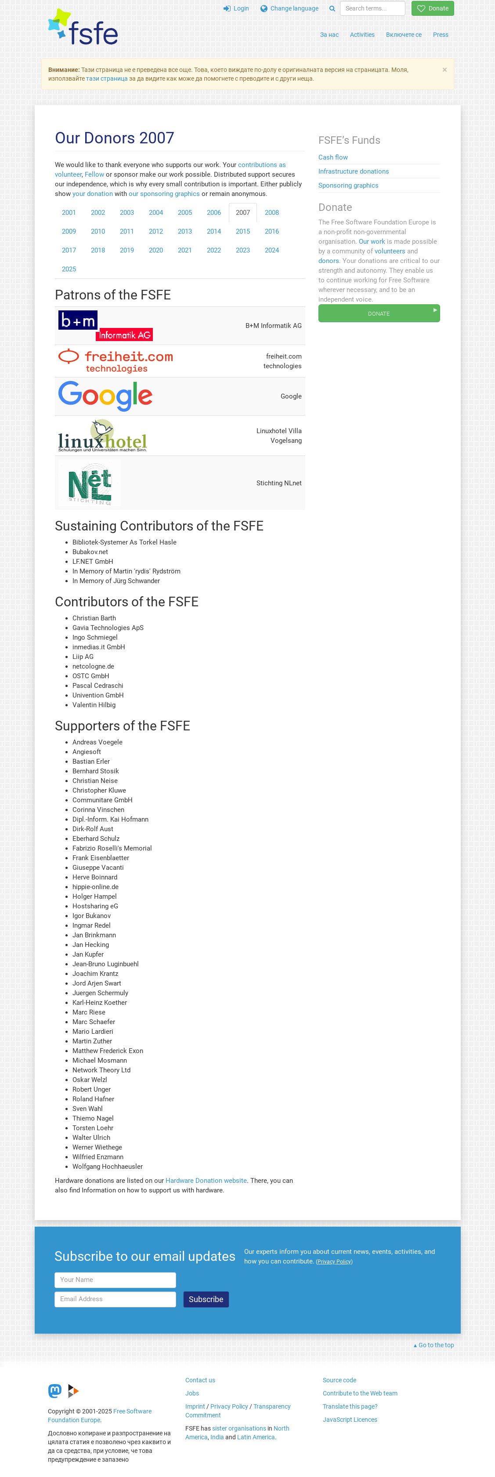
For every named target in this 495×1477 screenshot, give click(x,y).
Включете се (404, 34)
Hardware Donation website (206, 1181)
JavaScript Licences (350, 1419)
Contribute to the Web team (360, 1393)
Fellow (94, 174)
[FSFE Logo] (83, 27)
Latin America (256, 1437)
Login (236, 8)
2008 (272, 213)
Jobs (192, 1393)
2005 (185, 213)
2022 (214, 250)
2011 (127, 231)
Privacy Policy (229, 1406)
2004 (156, 213)
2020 (156, 250)
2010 (98, 231)
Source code (339, 1380)
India (217, 1437)
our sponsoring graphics (164, 194)
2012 (156, 231)
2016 (272, 231)
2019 (127, 250)
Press (440, 34)
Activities (362, 34)
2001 (69, 213)
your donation (92, 194)
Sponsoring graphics (348, 185)
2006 (214, 213)
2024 (272, 250)
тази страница (107, 78)
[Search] (332, 8)
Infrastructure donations (353, 171)
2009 (69, 231)
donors (328, 261)
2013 (185, 231)
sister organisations (239, 1428)
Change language (289, 8)
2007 (243, 213)
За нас (329, 34)
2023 (243, 250)
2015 (243, 231)
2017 (69, 250)
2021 (185, 250)
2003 (127, 213)
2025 (69, 269)
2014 (214, 231)
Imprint (195, 1406)
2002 (98, 213)
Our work (372, 242)
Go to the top (436, 1345)
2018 (98, 250)
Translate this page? (350, 1406)
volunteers (390, 251)
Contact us (200, 1380)
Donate (432, 8)
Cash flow (333, 157)
